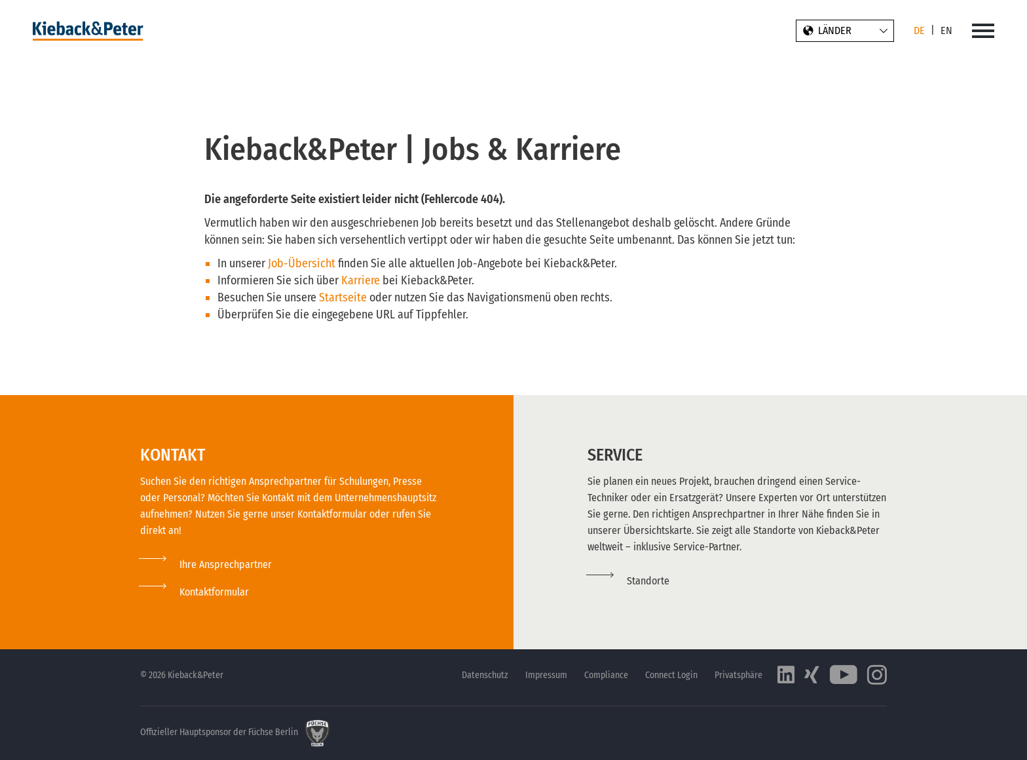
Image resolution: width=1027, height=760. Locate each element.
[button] (194, 592)
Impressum (546, 675)
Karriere (362, 280)
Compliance (606, 675)
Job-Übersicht (301, 263)
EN (946, 30)
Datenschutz (485, 675)
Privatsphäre (738, 675)
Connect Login (671, 675)
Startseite (344, 297)
